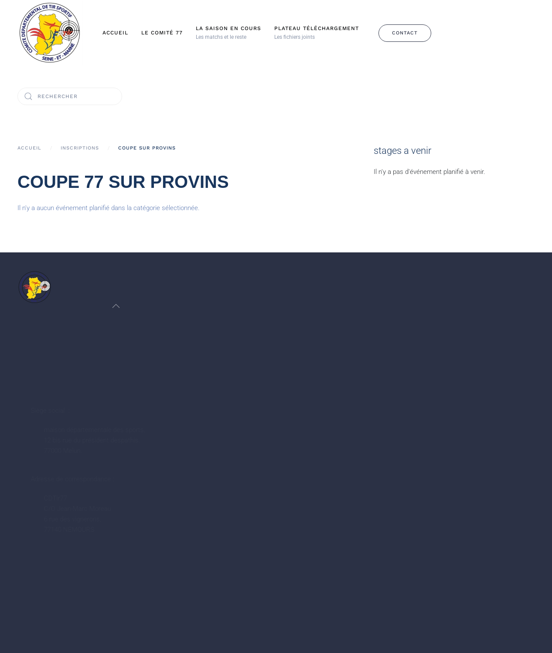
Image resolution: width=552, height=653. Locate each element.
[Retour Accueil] (50, 33)
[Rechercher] (69, 96)
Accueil (115, 33)
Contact (405, 33)
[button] (228, 33)
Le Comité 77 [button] (162, 33)
